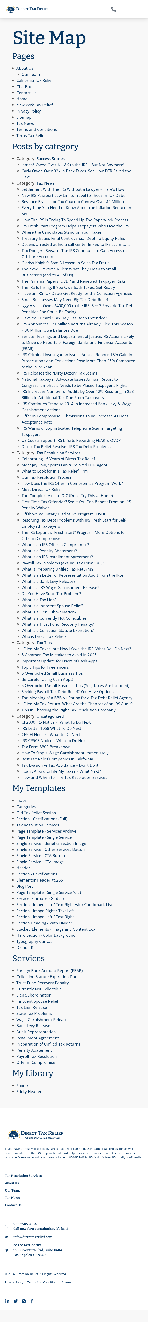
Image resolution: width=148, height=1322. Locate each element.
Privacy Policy (29, 111)
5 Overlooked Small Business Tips (53, 679)
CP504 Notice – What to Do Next (52, 746)
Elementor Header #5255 (40, 892)
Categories (26, 819)
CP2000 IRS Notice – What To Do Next (57, 734)
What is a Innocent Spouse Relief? (53, 612)
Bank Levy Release (33, 1038)
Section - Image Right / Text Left (46, 923)
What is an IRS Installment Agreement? (58, 563)
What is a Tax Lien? (39, 606)
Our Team (31, 74)
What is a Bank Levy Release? (49, 587)
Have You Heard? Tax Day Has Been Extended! (65, 324)
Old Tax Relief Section (36, 825)
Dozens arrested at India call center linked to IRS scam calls (78, 244)
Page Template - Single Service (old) (49, 904)
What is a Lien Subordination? (49, 618)
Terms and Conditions (37, 129)
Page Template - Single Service (45, 849)
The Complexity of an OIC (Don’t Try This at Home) (69, 501)
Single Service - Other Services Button (51, 861)
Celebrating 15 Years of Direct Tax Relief (59, 465)
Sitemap (24, 117)
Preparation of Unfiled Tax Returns (49, 1056)
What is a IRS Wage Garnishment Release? (61, 593)
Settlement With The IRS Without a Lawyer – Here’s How (74, 189)
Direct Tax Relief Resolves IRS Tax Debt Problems (68, 452)
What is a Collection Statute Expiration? (58, 636)
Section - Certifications (37, 886)
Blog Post (25, 898)
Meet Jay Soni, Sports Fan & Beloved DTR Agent (66, 471)
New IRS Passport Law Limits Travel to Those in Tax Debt (75, 195)
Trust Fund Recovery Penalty (43, 995)
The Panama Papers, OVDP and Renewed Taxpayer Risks (75, 281)
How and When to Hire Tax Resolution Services (66, 789)
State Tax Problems (34, 1025)
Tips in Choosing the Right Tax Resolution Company (70, 722)
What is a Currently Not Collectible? (55, 624)
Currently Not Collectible (39, 1001)
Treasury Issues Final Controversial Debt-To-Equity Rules (75, 238)
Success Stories (52, 158)
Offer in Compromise (36, 1074)
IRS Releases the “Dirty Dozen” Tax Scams (61, 379)
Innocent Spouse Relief (38, 1013)
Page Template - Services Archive (47, 843)
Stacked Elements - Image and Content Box (57, 941)
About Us (25, 68)
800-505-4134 (78, 1170)
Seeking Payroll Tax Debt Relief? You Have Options (69, 697)
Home (22, 98)
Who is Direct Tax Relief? (45, 642)
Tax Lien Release (31, 1019)
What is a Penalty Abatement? (50, 557)
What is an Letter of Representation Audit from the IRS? (74, 581)
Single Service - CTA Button (41, 868)
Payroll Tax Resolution (37, 1068)
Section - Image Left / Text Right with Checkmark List (66, 917)
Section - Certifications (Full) (42, 831)
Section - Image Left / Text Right (46, 929)
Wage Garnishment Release (42, 1031)
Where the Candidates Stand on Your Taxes (62, 232)
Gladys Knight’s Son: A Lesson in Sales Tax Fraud (67, 262)
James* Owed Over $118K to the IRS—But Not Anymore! (75, 164)
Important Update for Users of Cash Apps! (62, 667)
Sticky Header (29, 1104)
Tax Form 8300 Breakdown (47, 759)
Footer (22, 1097)
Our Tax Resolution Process (48, 483)
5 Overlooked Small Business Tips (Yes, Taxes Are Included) (77, 691)
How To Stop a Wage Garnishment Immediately (66, 765)
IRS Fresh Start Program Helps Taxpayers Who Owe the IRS (77, 226)
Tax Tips (45, 648)
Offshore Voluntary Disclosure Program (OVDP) (66, 520)
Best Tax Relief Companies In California (59, 771)
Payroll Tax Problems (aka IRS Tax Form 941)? (64, 569)
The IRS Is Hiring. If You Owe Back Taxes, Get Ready (70, 287)
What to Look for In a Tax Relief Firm (56, 477)
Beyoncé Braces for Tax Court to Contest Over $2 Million (75, 201)
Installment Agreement (38, 1050)
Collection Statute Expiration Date (48, 989)
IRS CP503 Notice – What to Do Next (55, 753)
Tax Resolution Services (60, 458)
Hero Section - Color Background (47, 947)
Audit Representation (36, 1044)
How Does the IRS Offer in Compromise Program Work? (74, 489)
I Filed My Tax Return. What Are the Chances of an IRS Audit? (78, 716)
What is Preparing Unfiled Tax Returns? (58, 575)
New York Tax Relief (35, 105)
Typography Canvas (35, 953)
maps (21, 812)
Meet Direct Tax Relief (42, 495)
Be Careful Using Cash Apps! (48, 685)
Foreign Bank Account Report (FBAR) (50, 982)
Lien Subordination (34, 1007)
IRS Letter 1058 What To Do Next (52, 740)
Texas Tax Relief (31, 135)
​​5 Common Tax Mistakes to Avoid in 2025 (61, 661)
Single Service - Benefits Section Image (52, 855)
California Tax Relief (35, 80)
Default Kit (26, 959)
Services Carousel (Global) (41, 910)
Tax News (25, 123)
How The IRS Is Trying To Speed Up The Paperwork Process (77, 220)
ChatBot (24, 86)
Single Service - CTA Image (41, 874)
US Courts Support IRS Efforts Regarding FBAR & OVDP (73, 446)
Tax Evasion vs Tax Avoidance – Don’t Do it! (62, 777)
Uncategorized (51, 728)
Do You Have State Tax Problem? (52, 599)
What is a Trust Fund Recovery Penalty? (58, 630)
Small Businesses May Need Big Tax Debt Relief (66, 305)
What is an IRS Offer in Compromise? (56, 550)
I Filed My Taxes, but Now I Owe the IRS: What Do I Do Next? (78, 655)
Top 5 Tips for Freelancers (46, 673)
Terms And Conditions (42, 1294)
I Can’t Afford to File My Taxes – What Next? (62, 783)
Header (23, 880)
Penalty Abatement (34, 1062)
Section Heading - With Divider (45, 935)
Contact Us (26, 92)
